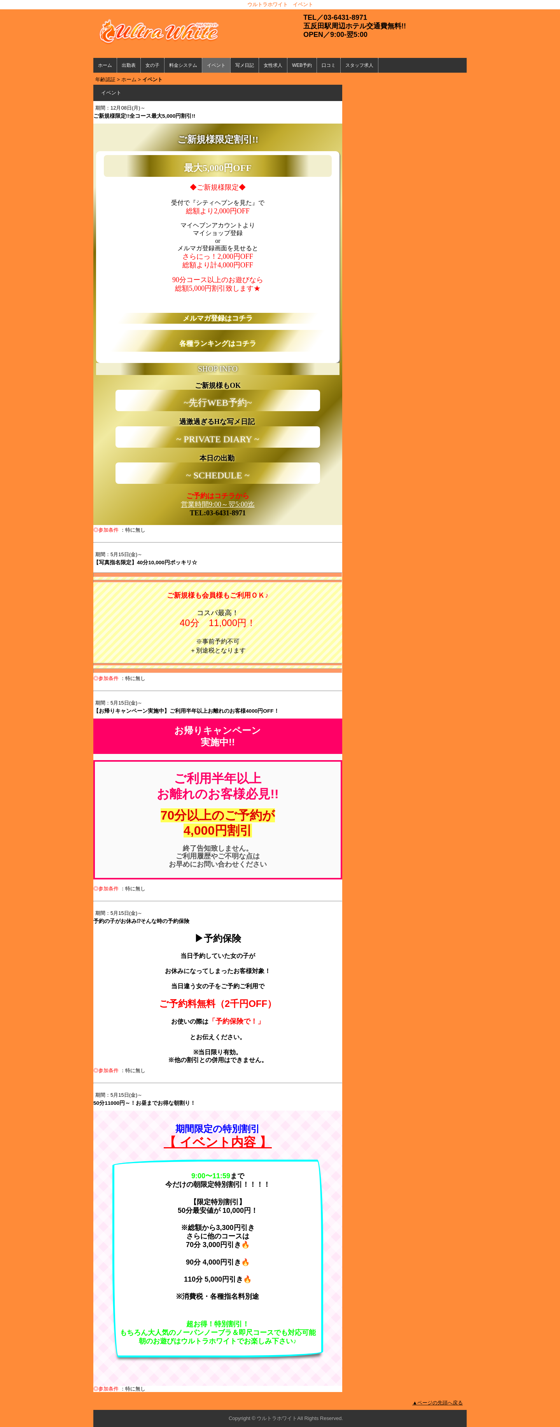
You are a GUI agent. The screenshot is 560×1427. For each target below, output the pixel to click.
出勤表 (129, 65)
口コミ (329, 65)
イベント (216, 65)
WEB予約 (302, 65)
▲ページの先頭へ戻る (437, 1403)
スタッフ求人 (359, 65)
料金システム (183, 65)
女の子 (152, 65)
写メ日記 (244, 65)
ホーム (105, 65)
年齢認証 (105, 79)
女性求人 (273, 65)
